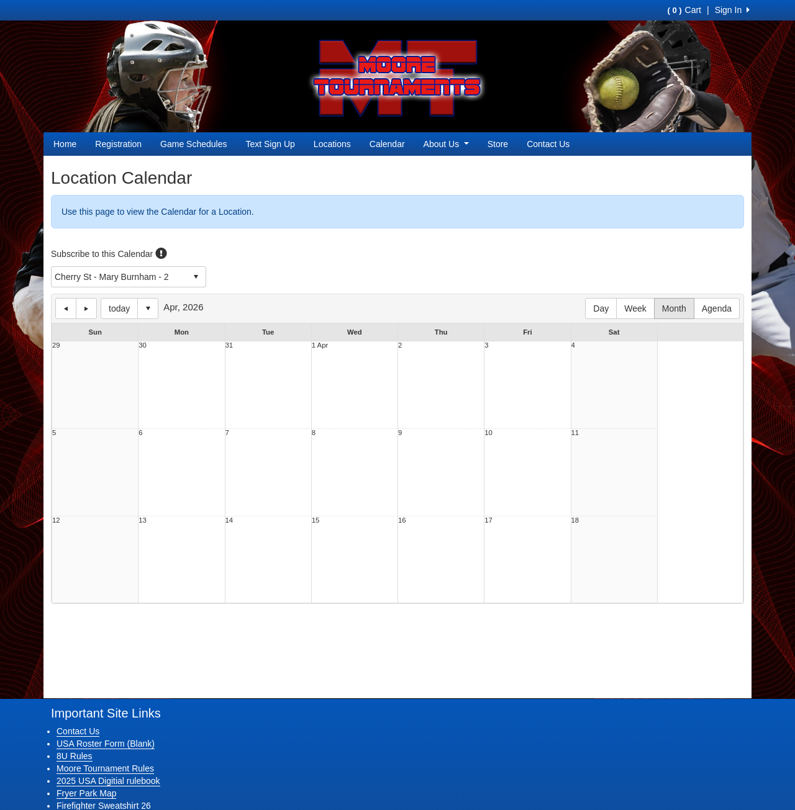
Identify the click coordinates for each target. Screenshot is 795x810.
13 (143, 520)
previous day (65, 308)
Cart (684, 10)
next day (86, 308)
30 (143, 345)
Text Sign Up (269, 144)
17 (488, 520)
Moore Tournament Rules (105, 768)
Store (498, 144)
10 (488, 433)
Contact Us (548, 144)
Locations (332, 144)
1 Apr (320, 345)
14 (229, 520)
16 (402, 520)
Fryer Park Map (86, 793)
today (119, 308)
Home (64, 144)
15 (316, 520)
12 (56, 520)
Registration (118, 144)
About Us (446, 144)
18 (575, 520)
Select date (147, 308)
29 (56, 345)
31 (229, 345)
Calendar (387, 144)
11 (575, 433)
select (196, 277)
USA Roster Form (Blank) (106, 744)
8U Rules (75, 756)
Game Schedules (193, 144)
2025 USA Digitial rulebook (108, 781)
